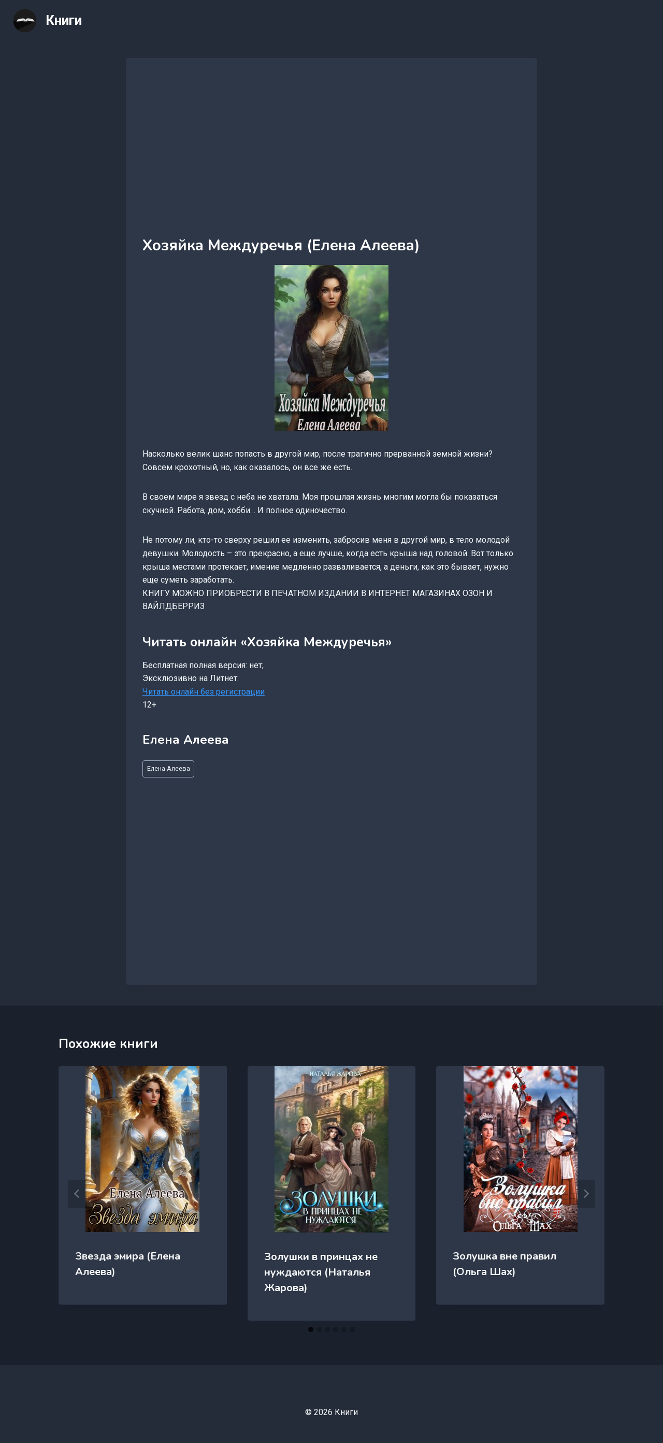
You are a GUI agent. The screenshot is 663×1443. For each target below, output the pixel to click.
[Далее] (585, 1194)
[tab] (310, 1329)
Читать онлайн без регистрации (203, 692)
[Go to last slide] (77, 1194)
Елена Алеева (168, 768)
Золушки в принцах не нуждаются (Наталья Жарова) (321, 1272)
